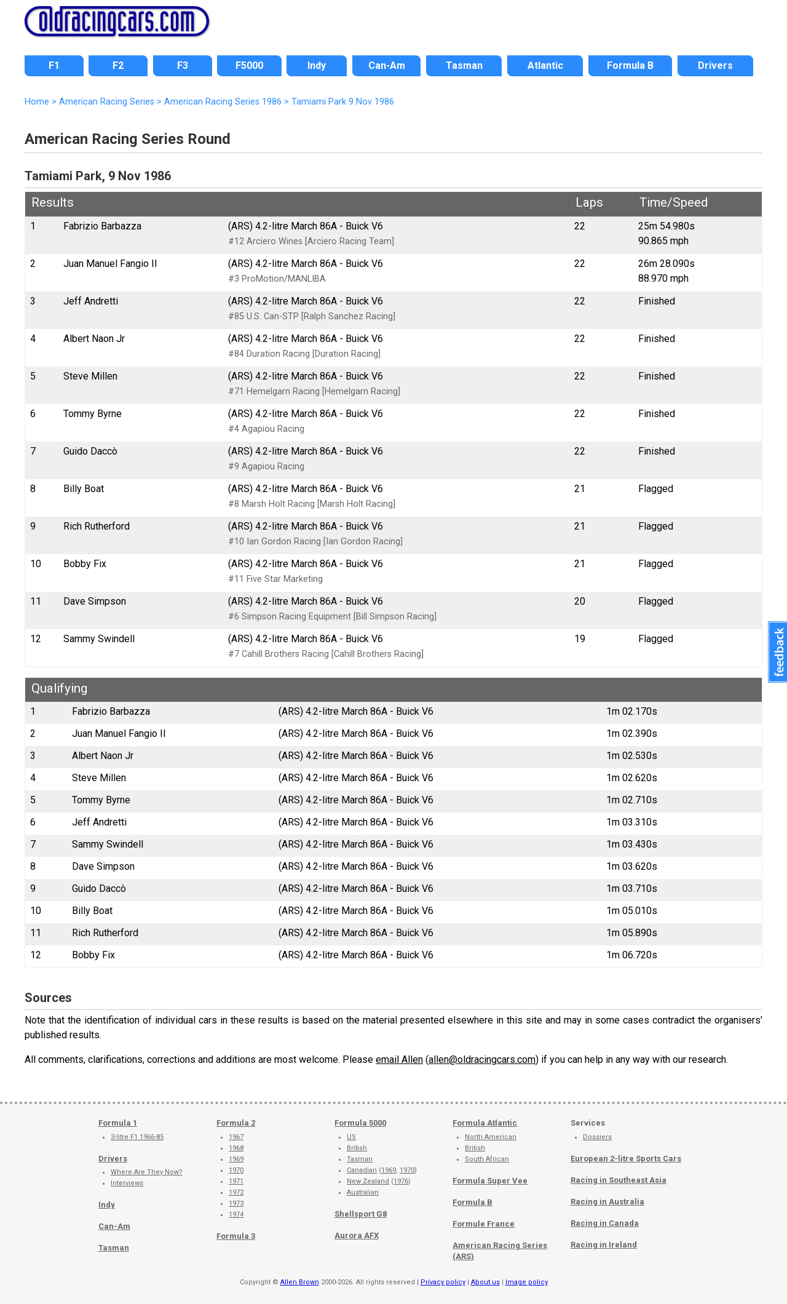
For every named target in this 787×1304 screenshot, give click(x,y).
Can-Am (114, 1226)
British (357, 1148)
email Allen (399, 1059)
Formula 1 (117, 1122)
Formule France (484, 1223)
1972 (236, 1192)
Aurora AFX (356, 1235)
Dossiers (597, 1137)
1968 (236, 1148)
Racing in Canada (605, 1223)
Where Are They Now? (147, 1172)
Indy (106, 1204)
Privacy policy (443, 1282)
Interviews (127, 1183)
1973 (236, 1203)
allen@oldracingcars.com (482, 1059)
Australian (363, 1192)
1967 (236, 1137)
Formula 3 (235, 1236)
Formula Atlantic (485, 1122)
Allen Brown (299, 1282)
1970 (236, 1170)
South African (487, 1159)
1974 (236, 1215)
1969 (236, 1159)
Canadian (362, 1170)
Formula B (472, 1202)
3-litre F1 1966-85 (137, 1137)
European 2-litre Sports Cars (626, 1158)
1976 (401, 1181)
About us (485, 1282)
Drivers (112, 1158)
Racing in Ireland (604, 1244)
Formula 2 (235, 1122)
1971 (236, 1181)
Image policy (526, 1282)
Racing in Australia (607, 1201)
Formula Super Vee (490, 1180)
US (351, 1137)
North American (490, 1137)
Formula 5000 (360, 1122)
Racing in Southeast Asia (618, 1180)
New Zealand (368, 1181)
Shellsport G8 (360, 1214)
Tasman (113, 1247)
